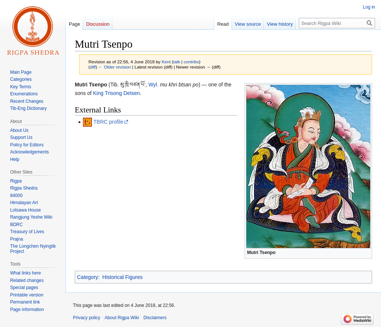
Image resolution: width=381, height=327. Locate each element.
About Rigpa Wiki (122, 317)
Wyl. (153, 85)
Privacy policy (86, 317)
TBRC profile (108, 122)
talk (176, 61)
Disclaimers (154, 317)
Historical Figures (122, 277)
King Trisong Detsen (116, 93)
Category (87, 277)
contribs (191, 61)
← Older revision (114, 66)
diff (93, 66)
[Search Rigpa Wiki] (337, 23)
